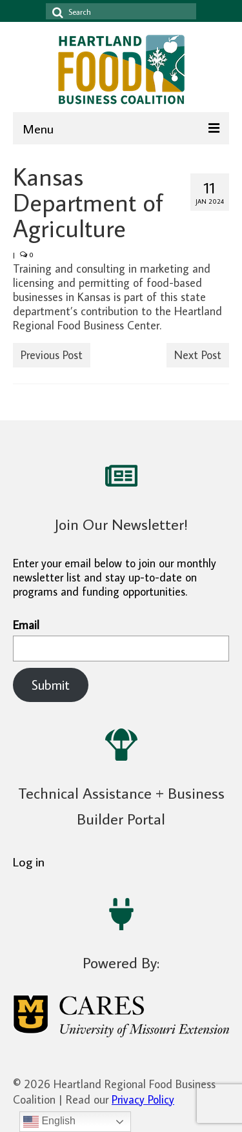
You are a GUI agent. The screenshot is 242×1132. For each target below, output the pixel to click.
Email (121, 639)
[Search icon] (55, 11)
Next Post (197, 354)
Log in (29, 861)
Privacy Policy (143, 1099)
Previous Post (52, 354)
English (49, 1121)
